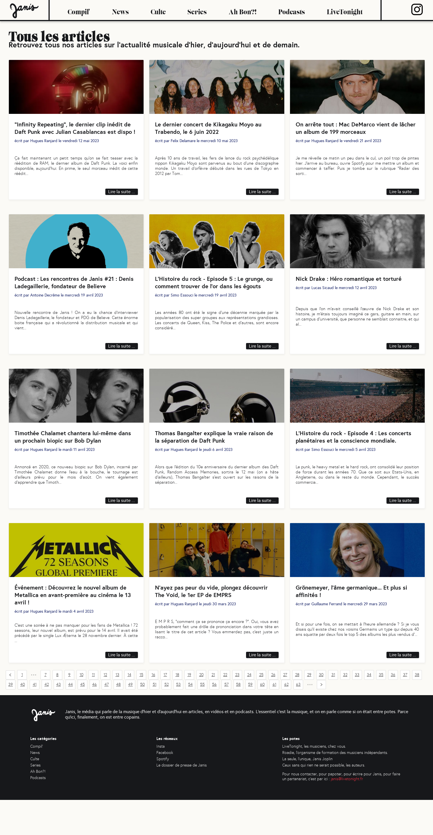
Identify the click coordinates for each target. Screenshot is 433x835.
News (120, 10)
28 (297, 710)
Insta (160, 781)
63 (298, 719)
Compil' (79, 10)
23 (237, 710)
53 (178, 719)
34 (369, 710)
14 (129, 710)
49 (130, 719)
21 (213, 710)
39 (10, 719)
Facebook (164, 787)
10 (81, 710)
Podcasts (291, 10)
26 (273, 710)
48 (118, 719)
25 (261, 710)
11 (93, 710)
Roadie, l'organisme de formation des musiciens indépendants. (335, 787)
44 (70, 719)
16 (153, 710)
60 (262, 719)
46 (94, 719)
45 (82, 719)
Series (197, 10)
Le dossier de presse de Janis (181, 800)
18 (177, 710)
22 (225, 710)
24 (249, 710)
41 (35, 719)
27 (285, 710)
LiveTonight (344, 10)
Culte (158, 10)
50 (142, 719)
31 (333, 710)
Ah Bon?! (242, 10)
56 (214, 719)
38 (417, 710)
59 (250, 719)
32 (345, 710)
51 (154, 719)
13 (117, 710)
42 (47, 719)
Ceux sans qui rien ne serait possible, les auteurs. (323, 800)
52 (166, 719)
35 (381, 710)
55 (202, 719)
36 (393, 710)
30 (321, 710)
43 (58, 719)
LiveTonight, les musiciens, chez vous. (314, 781)
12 (105, 710)
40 (22, 719)
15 (141, 710)
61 (274, 719)
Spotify (162, 794)
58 (238, 719)
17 (165, 710)
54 (190, 719)
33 (357, 710)
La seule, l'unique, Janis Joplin (307, 794)
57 (226, 719)
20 (201, 710)
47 (106, 719)
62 (286, 719)
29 (309, 710)
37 (405, 710)
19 (189, 710)
